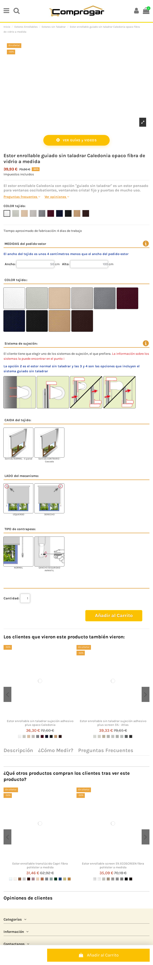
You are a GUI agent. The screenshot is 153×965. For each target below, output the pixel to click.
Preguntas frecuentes (22, 197)
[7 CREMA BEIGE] (37, 879)
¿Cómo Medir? (55, 750)
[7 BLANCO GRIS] (121, 736)
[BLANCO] (94, 879)
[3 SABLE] (28, 736)
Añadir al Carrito (98, 955)
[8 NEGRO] (51, 736)
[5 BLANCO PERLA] (112, 736)
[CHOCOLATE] (130, 879)
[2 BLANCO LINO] (99, 736)
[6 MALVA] (33, 879)
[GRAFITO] (121, 879)
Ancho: (10, 264)
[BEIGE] (108, 879)
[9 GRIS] (46, 879)
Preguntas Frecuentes (105, 750)
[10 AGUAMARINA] (51, 879)
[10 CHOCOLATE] (60, 736)
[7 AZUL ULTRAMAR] (46, 736)
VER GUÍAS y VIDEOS (76, 140)
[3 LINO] (103, 736)
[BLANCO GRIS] (112, 879)
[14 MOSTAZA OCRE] (69, 879)
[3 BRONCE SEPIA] (19, 879)
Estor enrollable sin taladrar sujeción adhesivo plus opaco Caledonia (40, 723)
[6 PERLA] (117, 736)
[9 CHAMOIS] (55, 736)
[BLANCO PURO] (99, 879)
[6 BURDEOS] (42, 736)
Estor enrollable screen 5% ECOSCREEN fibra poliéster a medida (113, 865)
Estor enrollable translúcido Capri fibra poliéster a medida (40, 865)
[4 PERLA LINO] (108, 736)
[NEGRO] (126, 879)
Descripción (18, 750)
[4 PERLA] (33, 736)
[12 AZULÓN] (60, 879)
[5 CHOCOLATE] (28, 879)
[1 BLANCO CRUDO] (10, 879)
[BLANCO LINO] (103, 879)
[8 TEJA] (42, 879)
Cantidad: (11, 598)
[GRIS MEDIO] (117, 879)
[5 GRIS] (37, 736)
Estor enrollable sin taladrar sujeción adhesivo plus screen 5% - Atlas (113, 723)
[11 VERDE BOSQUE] (55, 879)
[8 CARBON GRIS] (126, 736)
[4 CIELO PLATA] (24, 879)
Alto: (65, 264)
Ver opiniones (57, 197)
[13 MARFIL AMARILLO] (64, 879)
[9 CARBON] (130, 736)
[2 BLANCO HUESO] (15, 879)
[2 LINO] (24, 736)
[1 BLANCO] (19, 736)
